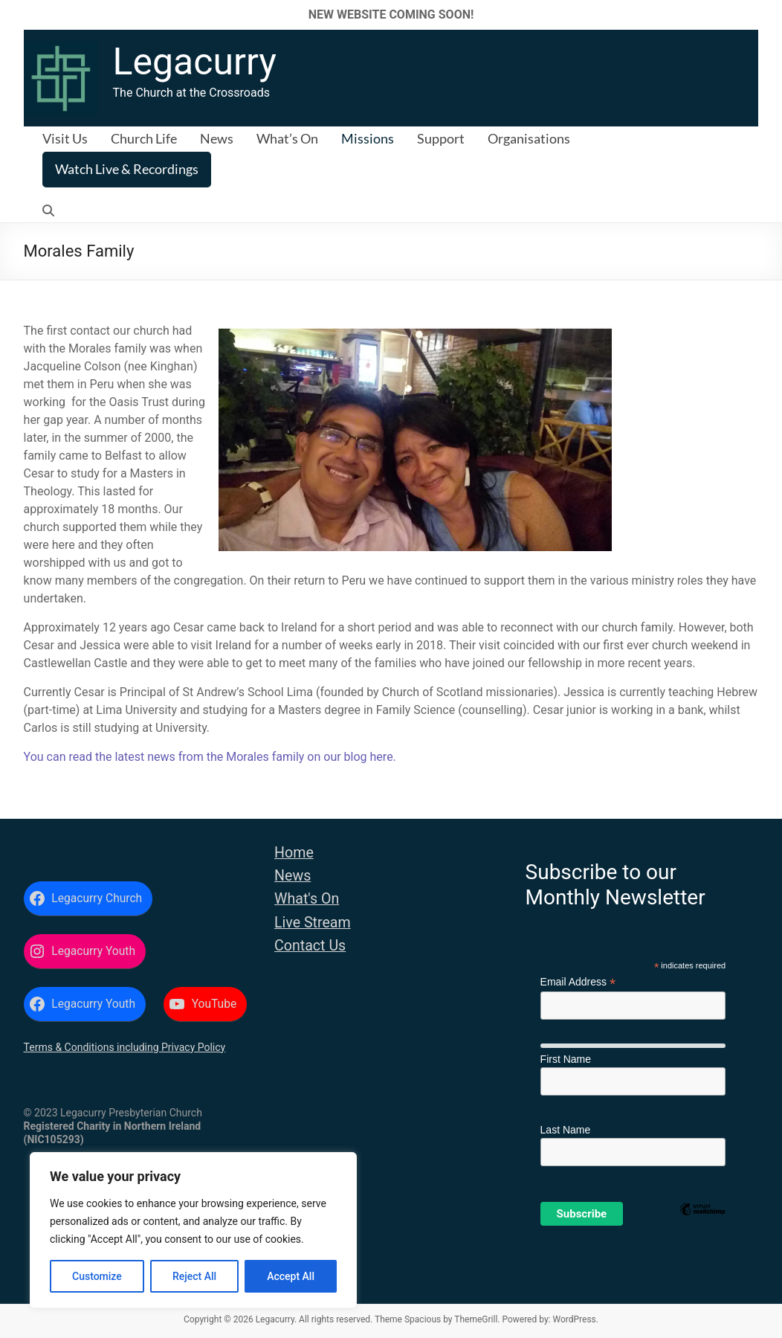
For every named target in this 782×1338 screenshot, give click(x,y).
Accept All (290, 1276)
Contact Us (310, 945)
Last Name (565, 1130)
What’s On (287, 138)
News (216, 138)
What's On (306, 898)
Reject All (194, 1276)
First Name (565, 1059)
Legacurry (195, 61)
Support (441, 138)
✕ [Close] (766, 14)
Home (294, 852)
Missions (367, 138)
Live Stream (312, 922)
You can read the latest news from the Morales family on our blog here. (210, 757)
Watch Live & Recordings (126, 169)
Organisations (529, 138)
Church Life (144, 138)
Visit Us (65, 138)
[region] (193, 1230)
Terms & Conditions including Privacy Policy (125, 1047)
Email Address (578, 982)
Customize (97, 1276)
